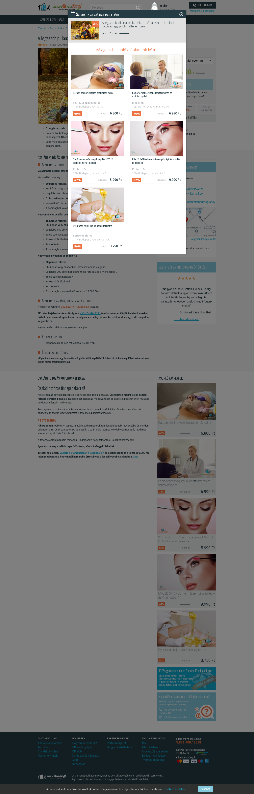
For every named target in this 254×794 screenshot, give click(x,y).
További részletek (174, 789)
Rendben (205, 789)
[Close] (181, 14)
